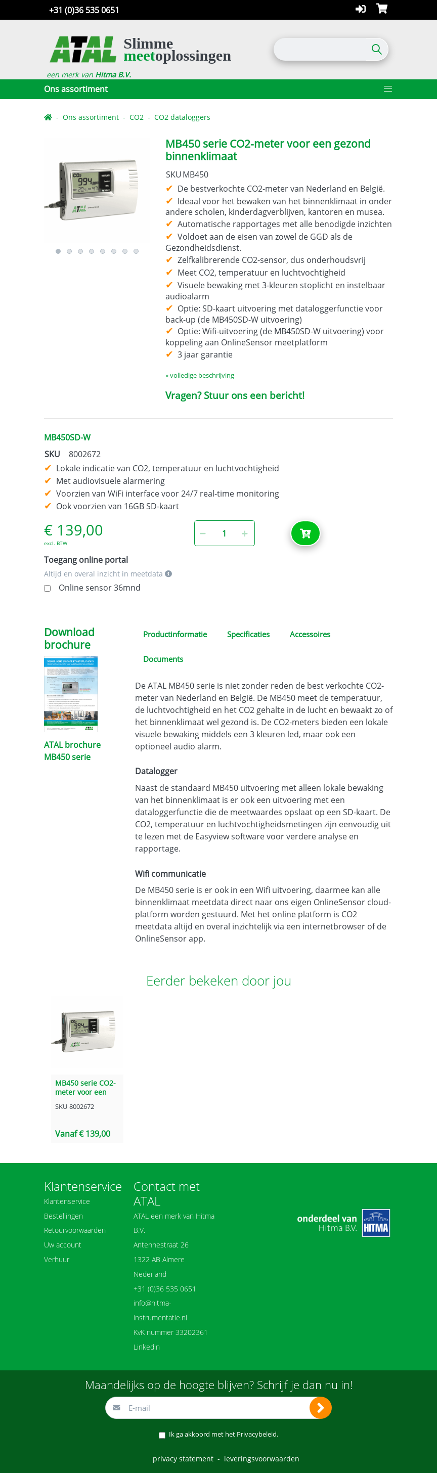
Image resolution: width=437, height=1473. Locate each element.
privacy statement (183, 1458)
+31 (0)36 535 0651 (84, 10)
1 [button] (58, 251)
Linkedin (147, 1347)
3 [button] (80, 251)
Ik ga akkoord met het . (223, 1434)
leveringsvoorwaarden (261, 1458)
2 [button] (69, 251)
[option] (97, 190)
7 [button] (124, 251)
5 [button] (102, 251)
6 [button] (113, 251)
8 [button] (136, 251)
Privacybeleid (257, 1434)
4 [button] (91, 251)
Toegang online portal (86, 560)
